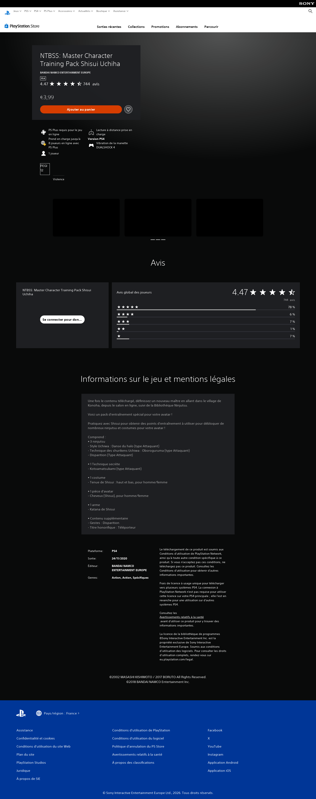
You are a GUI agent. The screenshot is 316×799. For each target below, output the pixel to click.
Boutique (101, 11)
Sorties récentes (109, 23)
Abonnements (187, 23)
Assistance (119, 11)
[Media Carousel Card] (86, 214)
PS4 (36, 11)
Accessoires (65, 11)
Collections (136, 23)
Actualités (84, 11)
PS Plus (48, 11)
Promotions (160, 23)
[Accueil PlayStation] (7, 11)
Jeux (16, 11)
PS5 (26, 11)
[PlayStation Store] (23, 22)
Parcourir (211, 23)
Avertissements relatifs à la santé (182, 613)
